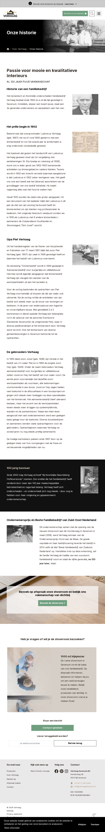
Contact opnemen (52, 727)
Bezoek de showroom (52, 603)
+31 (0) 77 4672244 (81, 783)
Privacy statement (14, 814)
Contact (10, 787)
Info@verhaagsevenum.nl (83, 786)
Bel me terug (75, 743)
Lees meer (71, 4)
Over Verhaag (19, 49)
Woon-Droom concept (40, 771)
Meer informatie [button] (12, 828)
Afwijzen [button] (82, 824)
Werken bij (11, 779)
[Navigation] (99, 13)
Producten (11, 771)
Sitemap (10, 811)
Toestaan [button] (95, 824)
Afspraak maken (14, 783)
